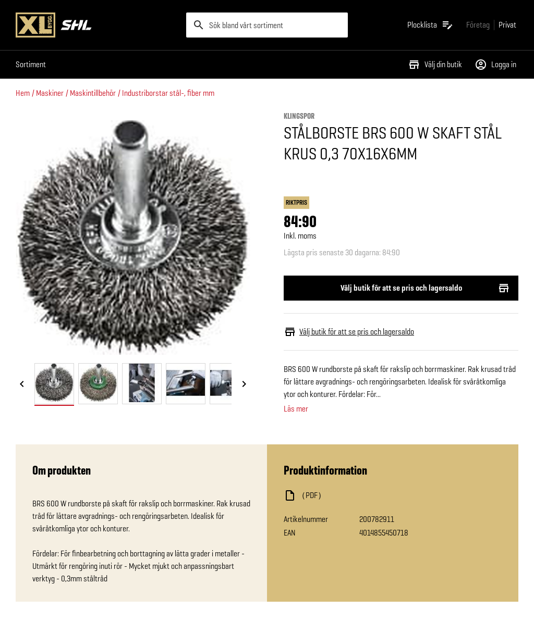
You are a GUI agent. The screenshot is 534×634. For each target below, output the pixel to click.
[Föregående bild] (22, 384)
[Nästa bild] (244, 384)
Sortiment (31, 64)
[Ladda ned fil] (388, 495)
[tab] (54, 383)
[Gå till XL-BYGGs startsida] (97, 25)
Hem (23, 93)
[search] (267, 25)
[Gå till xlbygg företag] (478, 24)
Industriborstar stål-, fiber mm (168, 93)
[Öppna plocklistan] (430, 25)
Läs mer (296, 409)
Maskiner (50, 93)
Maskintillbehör (93, 93)
